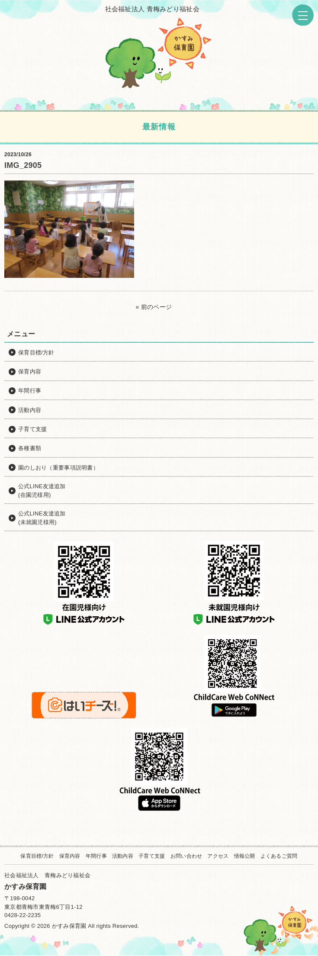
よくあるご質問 (279, 856)
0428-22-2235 (22, 915)
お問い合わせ (186, 856)
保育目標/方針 (37, 856)
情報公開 (244, 856)
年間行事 (96, 856)
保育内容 (69, 856)
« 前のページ (154, 306)
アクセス (217, 856)
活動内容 (122, 856)
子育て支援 (151, 856)
